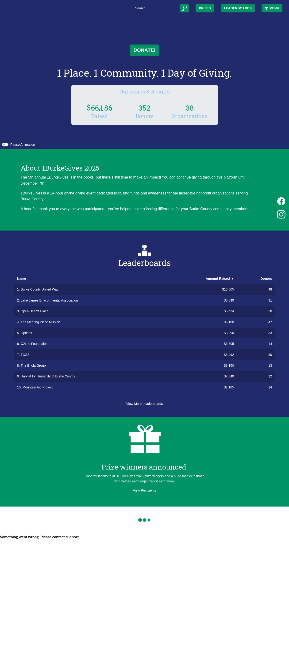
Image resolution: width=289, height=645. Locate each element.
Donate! (144, 50)
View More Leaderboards (144, 404)
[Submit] (184, 8)
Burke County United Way (39, 289)
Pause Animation (22, 144)
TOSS (25, 355)
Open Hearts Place (34, 311)
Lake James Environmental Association (49, 300)
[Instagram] (281, 213)
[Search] (156, 8)
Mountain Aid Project (38, 387)
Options (26, 333)
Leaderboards (238, 8)
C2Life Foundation (34, 344)
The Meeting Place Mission (40, 322)
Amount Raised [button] (220, 278)
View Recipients (144, 490)
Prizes (205, 8)
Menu (272, 8)
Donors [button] (266, 278)
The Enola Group (33, 365)
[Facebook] (281, 200)
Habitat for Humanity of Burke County (48, 376)
